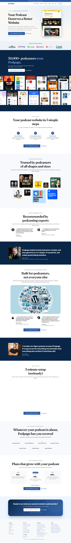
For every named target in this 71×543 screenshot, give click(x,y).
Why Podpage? (36, 3)
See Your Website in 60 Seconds (32, 145)
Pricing (49, 3)
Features (41, 3)
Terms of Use (41, 539)
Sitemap (32, 539)
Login (55, 3)
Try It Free (60, 3)
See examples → (44, 145)
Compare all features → (35, 485)
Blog (52, 3)
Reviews (45, 3)
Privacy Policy (36, 539)
